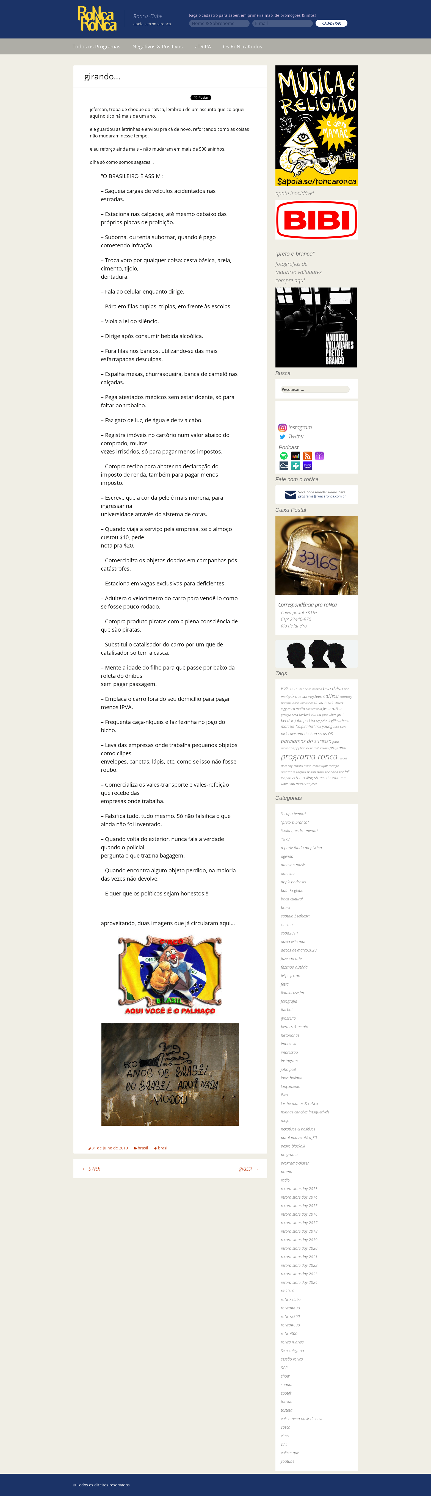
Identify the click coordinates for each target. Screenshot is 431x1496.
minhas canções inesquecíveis (305, 1112)
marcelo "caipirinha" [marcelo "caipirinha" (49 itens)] (297, 726)
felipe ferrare (291, 975)
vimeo (286, 1435)
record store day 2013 (299, 1188)
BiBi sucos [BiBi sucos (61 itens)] (289, 688)
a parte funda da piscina (301, 847)
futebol (286, 1009)
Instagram (295, 427)
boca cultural (292, 899)
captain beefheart (295, 916)
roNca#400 (290, 1307)
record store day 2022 (299, 1265)
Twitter (291, 436)
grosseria (288, 1018)
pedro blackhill (293, 1146)
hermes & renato (294, 1026)
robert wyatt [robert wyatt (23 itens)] (320, 766)
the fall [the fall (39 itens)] (344, 771)
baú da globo (292, 890)
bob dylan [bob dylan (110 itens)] (333, 688)
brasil (143, 1148)
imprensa (288, 1043)
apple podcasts (293, 881)
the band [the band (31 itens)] (331, 772)
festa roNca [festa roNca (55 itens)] (332, 708)
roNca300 (289, 1333)
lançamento (290, 1086)
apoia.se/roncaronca (152, 23)
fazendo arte (291, 958)
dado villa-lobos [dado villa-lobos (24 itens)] (302, 703)
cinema (287, 924)
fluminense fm (292, 992)
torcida (286, 1401)
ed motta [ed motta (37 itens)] (298, 708)
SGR (284, 1367)
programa (289, 1154)
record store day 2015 (299, 1205)
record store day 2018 (299, 1231)
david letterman (293, 941)
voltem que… (291, 1452)
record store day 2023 (299, 1273)
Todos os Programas (96, 46)
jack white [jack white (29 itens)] (329, 715)
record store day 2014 (299, 1197)
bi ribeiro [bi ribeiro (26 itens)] (305, 689)
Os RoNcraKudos (242, 46)
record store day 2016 (299, 1214)
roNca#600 (290, 1325)
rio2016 (287, 1290)
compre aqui (290, 280)
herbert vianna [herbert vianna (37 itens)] (310, 714)
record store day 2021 (299, 1256)
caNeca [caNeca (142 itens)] (331, 695)
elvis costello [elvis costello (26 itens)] (314, 709)
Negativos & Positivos (157, 46)
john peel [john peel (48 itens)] (302, 720)
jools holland (291, 1077)
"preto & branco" (295, 822)
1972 (285, 839)
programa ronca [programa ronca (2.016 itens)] (309, 756)
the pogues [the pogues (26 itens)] (288, 778)
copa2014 (289, 933)
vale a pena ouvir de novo (302, 1418)
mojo (285, 1120)
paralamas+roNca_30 (299, 1137)
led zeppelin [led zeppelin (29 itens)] (319, 721)
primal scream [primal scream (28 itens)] (319, 748)
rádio (285, 1180)
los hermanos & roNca (299, 1103)
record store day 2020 (299, 1248)
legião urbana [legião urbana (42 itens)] (338, 720)
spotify (286, 1393)
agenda (287, 856)
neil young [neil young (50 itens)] (324, 726)
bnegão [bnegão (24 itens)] (317, 689)
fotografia (289, 1001)
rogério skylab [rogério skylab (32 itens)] (306, 772)
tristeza (286, 1410)
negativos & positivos (298, 1129)
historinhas (290, 1035)
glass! (249, 1168)
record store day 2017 (299, 1222)
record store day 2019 (299, 1239)
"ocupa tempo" (293, 813)
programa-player (295, 1163)
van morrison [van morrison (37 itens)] (299, 783)
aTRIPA (203, 46)
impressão (289, 1052)
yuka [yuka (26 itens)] (314, 784)
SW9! (91, 1168)
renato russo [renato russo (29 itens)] (302, 766)
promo (286, 1171)
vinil (284, 1444)
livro (284, 1094)
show (285, 1376)
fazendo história (294, 967)
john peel (288, 1069)
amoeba (288, 873)
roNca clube (290, 1299)
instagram (289, 1060)
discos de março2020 (299, 950)
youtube (287, 1461)
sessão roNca (292, 1359)
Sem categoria (292, 1350)
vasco (285, 1427)
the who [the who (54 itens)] (332, 777)
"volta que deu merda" (299, 830)
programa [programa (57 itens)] (338, 747)
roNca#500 (290, 1316)
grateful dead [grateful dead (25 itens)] (289, 715)
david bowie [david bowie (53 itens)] (324, 702)
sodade (287, 1384)
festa (285, 984)
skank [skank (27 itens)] (320, 772)
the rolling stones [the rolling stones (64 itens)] (310, 777)
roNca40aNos (292, 1342)
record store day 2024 (299, 1282)
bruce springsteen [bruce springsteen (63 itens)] (306, 696)
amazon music (293, 864)
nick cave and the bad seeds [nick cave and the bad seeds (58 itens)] (304, 733)
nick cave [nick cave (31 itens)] (339, 726)
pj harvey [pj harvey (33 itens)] (302, 748)
